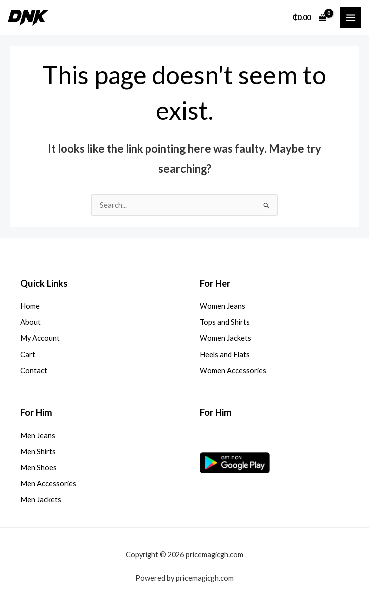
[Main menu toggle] (350, 17)
